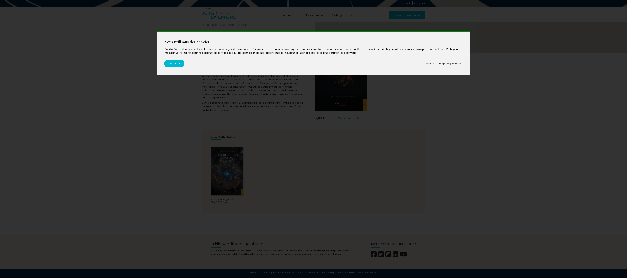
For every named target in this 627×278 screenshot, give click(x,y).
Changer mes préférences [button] (449, 63)
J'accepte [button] (174, 63)
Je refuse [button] (430, 63)
